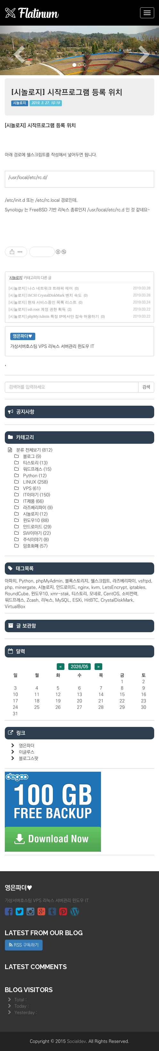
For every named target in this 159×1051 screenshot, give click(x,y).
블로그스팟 (28, 758)
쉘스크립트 (100, 581)
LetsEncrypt (114, 587)
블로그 (31, 456)
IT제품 (33, 501)
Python (34, 475)
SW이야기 (36, 533)
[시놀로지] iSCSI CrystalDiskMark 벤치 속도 (45, 295)
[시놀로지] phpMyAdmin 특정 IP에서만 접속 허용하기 (54, 316)
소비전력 (129, 593)
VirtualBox (15, 606)
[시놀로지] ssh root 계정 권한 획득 (37, 309)
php (9, 587)
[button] (12, 50)
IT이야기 (36, 495)
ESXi (77, 600)
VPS (31, 488)
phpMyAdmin (49, 581)
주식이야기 (35, 539)
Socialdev (76, 1041)
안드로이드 (36, 526)
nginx (83, 587)
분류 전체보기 (33, 450)
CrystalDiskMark (117, 600)
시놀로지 (19, 103)
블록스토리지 (76, 581)
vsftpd (144, 581)
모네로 (95, 593)
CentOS (111, 593)
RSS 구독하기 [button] (23, 945)
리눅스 (47, 600)
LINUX (35, 482)
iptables (137, 587)
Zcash (32, 600)
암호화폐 (34, 546)
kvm (95, 587)
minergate (25, 587)
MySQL (62, 600)
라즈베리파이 (37, 507)
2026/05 (79, 666)
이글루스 (26, 752)
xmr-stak (59, 593)
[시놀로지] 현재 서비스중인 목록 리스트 (43, 302)
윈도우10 (35, 520)
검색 (146, 387)
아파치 (10, 581)
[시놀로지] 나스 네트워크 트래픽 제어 (41, 288)
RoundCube (17, 593)
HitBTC (91, 600)
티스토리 (34, 463)
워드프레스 (36, 469)
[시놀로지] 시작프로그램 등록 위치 (66, 92)
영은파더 (26, 745)
